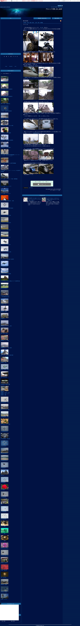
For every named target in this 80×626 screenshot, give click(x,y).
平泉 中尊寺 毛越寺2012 (5, 103)
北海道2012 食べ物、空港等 (6, 132)
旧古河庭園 (3, 489)
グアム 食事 (3, 540)
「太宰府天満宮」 (29, 148)
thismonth (10, 66)
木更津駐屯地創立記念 (4, 555)
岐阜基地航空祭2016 (4, 81)
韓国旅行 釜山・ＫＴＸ (5, 393)
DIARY (4, 7)
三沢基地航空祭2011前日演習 (6, 273)
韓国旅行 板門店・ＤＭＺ (5, 392)
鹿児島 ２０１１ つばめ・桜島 (6, 347)
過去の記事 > (57, 18)
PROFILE (8, 7)
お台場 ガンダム (4, 599)
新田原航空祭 (3, 482)
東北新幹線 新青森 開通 (5, 384)
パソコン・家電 (15, 0)
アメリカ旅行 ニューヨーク (6, 193)
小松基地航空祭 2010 (5, 416)
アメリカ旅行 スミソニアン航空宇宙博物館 (8, 163)
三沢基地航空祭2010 (4, 431)
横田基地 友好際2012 (5, 118)
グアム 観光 (3, 533)
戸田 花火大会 (3, 577)
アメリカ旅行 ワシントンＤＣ (6, 186)
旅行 (27, 24)
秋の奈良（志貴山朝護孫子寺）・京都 (7, 200)
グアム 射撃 (3, 526)
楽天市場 (77, 0)
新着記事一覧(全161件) (42, 18)
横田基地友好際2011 (4, 288)
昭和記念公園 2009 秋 (4, 548)
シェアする (31, 187)
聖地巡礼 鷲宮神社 (4, 562)
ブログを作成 (73, 0)
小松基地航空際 (3, 497)
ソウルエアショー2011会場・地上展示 (7, 259)
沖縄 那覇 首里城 (4, 333)
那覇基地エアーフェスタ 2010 (6, 325)
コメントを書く (58, 190)
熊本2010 (2, 475)
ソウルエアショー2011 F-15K (6, 215)
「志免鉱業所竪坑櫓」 (36, 133)
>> (65, 0)
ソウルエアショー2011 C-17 (5, 237)
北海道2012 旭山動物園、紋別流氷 (7, 140)
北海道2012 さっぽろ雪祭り (6, 147)
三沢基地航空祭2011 (4, 266)
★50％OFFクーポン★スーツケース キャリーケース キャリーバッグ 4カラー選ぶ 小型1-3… (34, 199)
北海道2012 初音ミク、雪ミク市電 (7, 125)
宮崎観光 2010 (3, 362)
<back (6, 66)
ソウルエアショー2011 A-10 (5, 244)
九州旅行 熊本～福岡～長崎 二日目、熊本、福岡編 (33, 22)
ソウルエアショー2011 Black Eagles (7, 208)
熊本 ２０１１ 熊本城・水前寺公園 (7, 355)
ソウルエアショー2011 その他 (6, 251)
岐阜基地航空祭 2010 (5, 402)
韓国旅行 (2, 391)
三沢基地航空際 (3, 511)
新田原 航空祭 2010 (5, 369)
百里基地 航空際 (4, 591)
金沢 (1, 504)
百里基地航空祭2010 (4, 460)
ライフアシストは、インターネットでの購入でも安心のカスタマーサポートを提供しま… (52, 199)
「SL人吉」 (41, 27)
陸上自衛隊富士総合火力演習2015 (6, 89)
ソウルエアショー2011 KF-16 (6, 222)
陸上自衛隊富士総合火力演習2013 (6, 96)
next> (15, 66)
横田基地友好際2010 (4, 453)
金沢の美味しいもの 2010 (5, 424)
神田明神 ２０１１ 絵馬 (5, 340)
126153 (59, 5)
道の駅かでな (3, 318)
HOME (1, 7)
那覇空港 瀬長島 (4, 311)
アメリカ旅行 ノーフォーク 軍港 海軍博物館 (9, 178)
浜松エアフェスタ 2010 (5, 409)
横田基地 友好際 (4, 584)
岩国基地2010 (3, 467)
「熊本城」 (26, 77)
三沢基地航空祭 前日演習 (5, 438)
